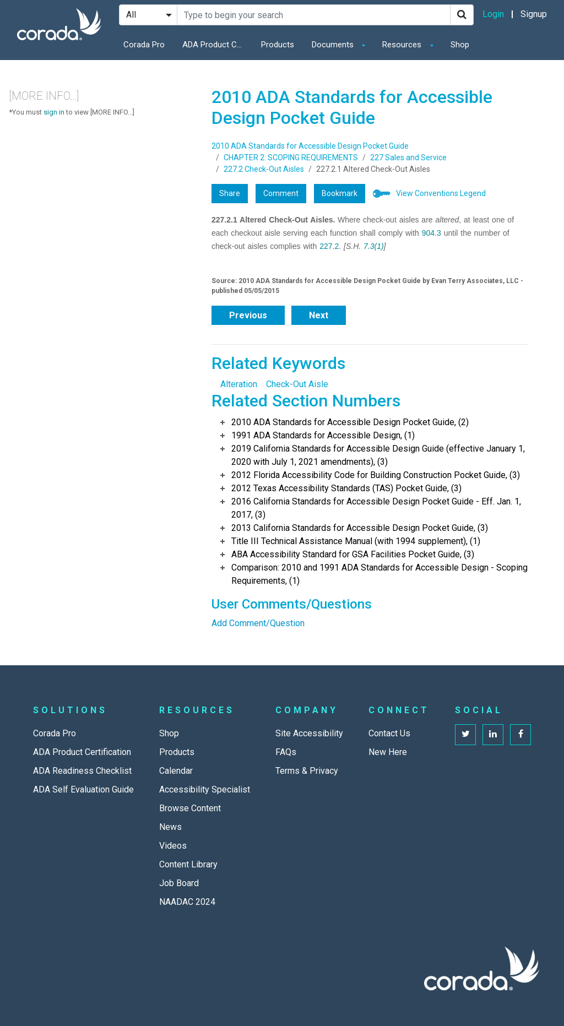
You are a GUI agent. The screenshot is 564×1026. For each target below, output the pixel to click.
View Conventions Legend (441, 193)
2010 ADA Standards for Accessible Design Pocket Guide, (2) (350, 422)
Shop (460, 45)
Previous (248, 315)
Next (318, 315)
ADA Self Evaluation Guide (83, 789)
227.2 (329, 246)
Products (277, 45)
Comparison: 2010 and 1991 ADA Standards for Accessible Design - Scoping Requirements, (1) (379, 574)
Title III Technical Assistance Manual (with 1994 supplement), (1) (355, 541)
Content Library (188, 864)
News (170, 827)
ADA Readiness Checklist (82, 771)
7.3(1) (374, 246)
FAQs (285, 752)
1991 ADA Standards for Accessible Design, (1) (323, 435)
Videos (173, 845)
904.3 (431, 233)
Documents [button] (334, 45)
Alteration (238, 384)
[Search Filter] (148, 14)
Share (229, 193)
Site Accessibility (309, 733)
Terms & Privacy (306, 771)
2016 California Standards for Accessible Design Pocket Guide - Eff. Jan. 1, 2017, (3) (376, 508)
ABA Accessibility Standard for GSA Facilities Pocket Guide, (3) (352, 554)
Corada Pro (144, 45)
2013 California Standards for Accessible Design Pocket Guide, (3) (359, 528)
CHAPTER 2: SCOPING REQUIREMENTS (291, 157)
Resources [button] (403, 45)
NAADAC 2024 (187, 902)
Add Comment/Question (258, 623)
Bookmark (339, 193)
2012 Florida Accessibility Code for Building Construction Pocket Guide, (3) (375, 475)
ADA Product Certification (215, 45)
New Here (387, 752)
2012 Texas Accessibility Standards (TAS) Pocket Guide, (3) (346, 488)
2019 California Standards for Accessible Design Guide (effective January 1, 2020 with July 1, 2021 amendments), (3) (378, 455)
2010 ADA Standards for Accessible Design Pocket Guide (310, 146)
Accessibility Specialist (204, 789)
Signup (533, 14)
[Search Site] (314, 14)
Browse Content (190, 808)
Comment (281, 193)
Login (493, 14)
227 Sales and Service (408, 157)
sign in (54, 112)
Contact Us (389, 733)
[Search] (462, 14)
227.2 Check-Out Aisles (264, 169)
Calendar (176, 771)
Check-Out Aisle (297, 384)
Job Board (179, 883)
